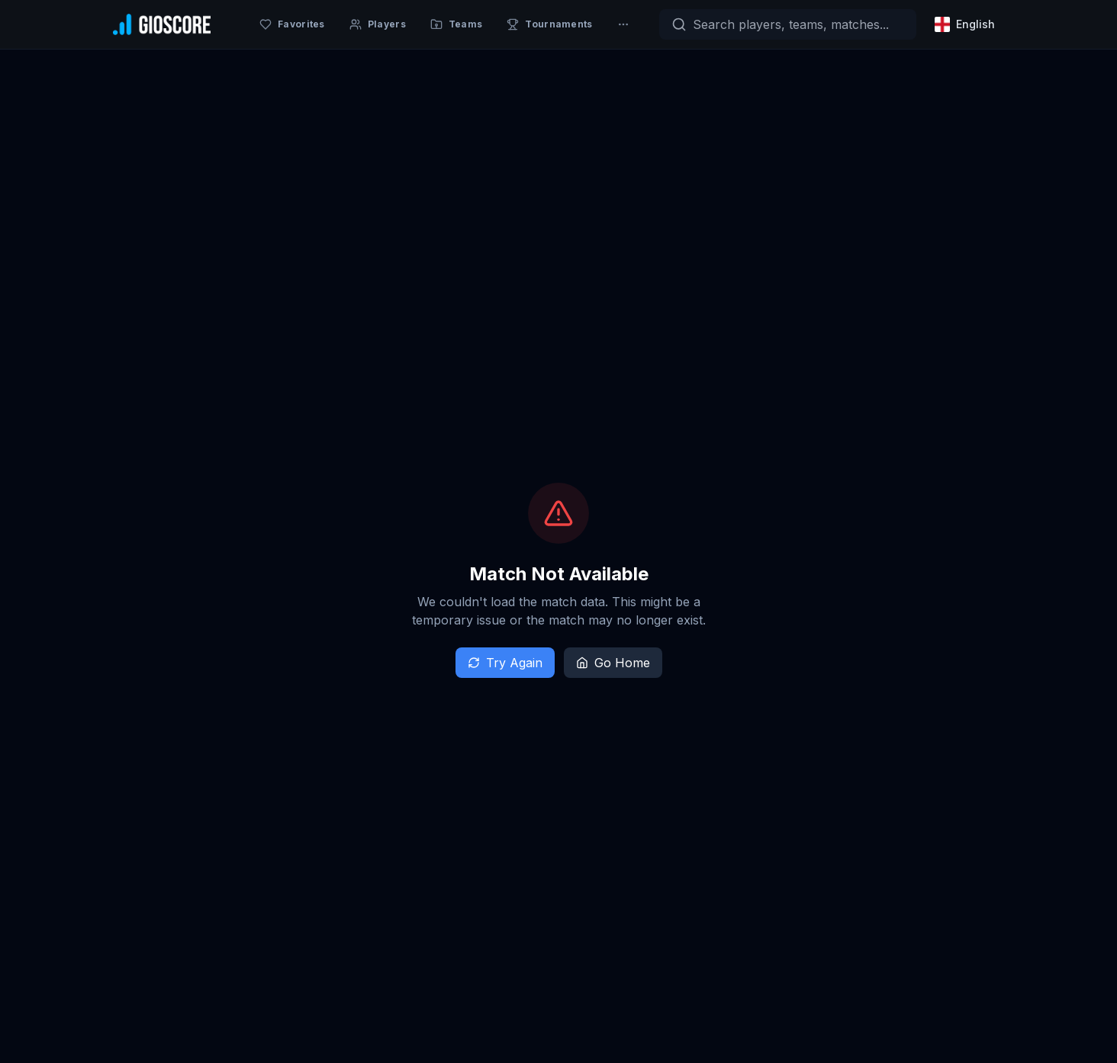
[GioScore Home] (162, 24)
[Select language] (966, 24)
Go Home (613, 662)
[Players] (377, 24)
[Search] (787, 24)
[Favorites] (292, 24)
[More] (623, 24)
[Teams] (456, 24)
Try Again (505, 662)
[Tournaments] (549, 24)
